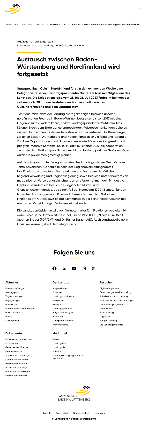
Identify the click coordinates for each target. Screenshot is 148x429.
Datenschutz (62, 413)
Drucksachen (12, 343)
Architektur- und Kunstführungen (117, 300)
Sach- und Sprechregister (19, 355)
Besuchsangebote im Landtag (116, 292)
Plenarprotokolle (13, 351)
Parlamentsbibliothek (16, 363)
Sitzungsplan (12, 292)
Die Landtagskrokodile (111, 324)
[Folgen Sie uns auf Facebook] (54, 268)
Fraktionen (58, 300)
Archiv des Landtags (16, 367)
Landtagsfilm (59, 347)
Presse (8, 316)
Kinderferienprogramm (112, 304)
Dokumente (13, 333)
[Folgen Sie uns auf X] (64, 268)
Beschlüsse (11, 304)
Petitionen (57, 316)
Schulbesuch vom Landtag (114, 296)
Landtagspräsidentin (63, 296)
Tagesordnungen (14, 296)
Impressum (99, 413)
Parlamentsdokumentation (19, 339)
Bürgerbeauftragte (62, 312)
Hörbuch (56, 351)
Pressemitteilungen (58, 24)
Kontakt (47, 413)
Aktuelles (40, 24)
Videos (55, 339)
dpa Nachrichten (14, 312)
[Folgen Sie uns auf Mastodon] (93, 268)
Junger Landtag (108, 320)
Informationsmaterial (16, 375)
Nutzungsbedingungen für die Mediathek (68, 356)
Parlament (57, 292)
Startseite (26, 24)
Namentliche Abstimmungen (20, 308)
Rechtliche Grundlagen (17, 371)
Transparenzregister (63, 320)
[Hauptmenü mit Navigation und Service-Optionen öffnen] (140, 9)
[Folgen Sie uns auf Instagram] (83, 268)
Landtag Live (59, 343)
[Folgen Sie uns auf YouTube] (74, 268)
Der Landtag (61, 282)
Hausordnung (107, 312)
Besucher (106, 282)
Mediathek (60, 333)
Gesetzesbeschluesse (16, 347)
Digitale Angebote (109, 288)
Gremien (56, 304)
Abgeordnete (59, 288)
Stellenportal (12, 320)
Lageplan (105, 316)
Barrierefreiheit (81, 413)
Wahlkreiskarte (60, 324)
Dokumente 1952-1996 (17, 359)
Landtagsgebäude (62, 308)
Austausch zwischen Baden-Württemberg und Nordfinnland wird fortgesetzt (107, 24)
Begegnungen (12, 300)
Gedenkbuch (106, 308)
